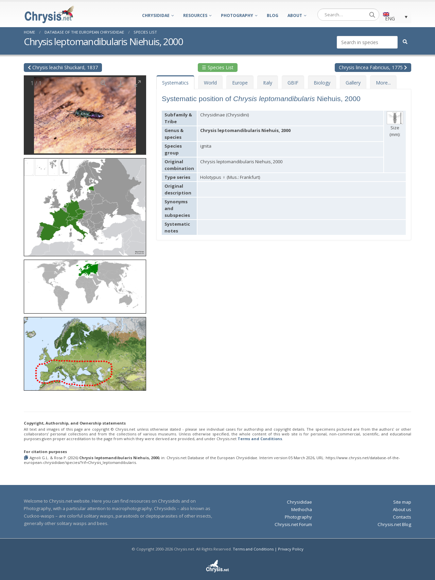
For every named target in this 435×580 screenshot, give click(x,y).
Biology (322, 82)
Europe (240, 82)
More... (383, 82)
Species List (145, 32)
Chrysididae (156, 15)
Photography (237, 15)
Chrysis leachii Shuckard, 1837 (63, 67)
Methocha (301, 509)
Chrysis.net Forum (293, 524)
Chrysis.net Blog (394, 524)
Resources (195, 15)
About (295, 15)
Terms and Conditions (260, 438)
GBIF (293, 82)
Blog (272, 15)
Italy (267, 82)
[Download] (120, 83)
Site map (402, 502)
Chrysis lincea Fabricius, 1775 (373, 67)
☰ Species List (217, 67)
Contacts (402, 517)
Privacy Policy (290, 548)
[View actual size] (103, 83)
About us (402, 509)
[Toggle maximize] (137, 83)
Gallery (353, 82)
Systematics (175, 82)
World (210, 82)
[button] (85, 205)
